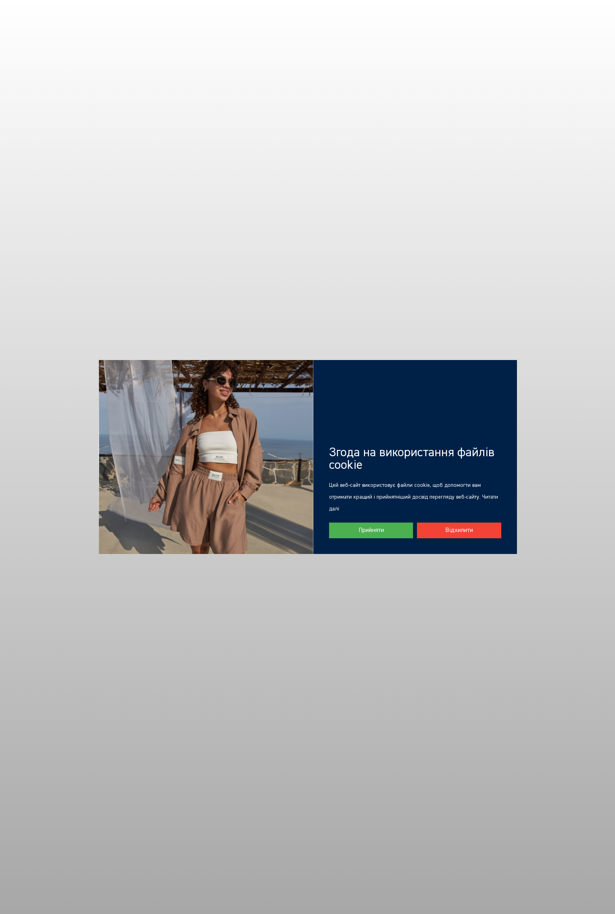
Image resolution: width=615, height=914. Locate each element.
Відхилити (459, 530)
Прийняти (371, 530)
